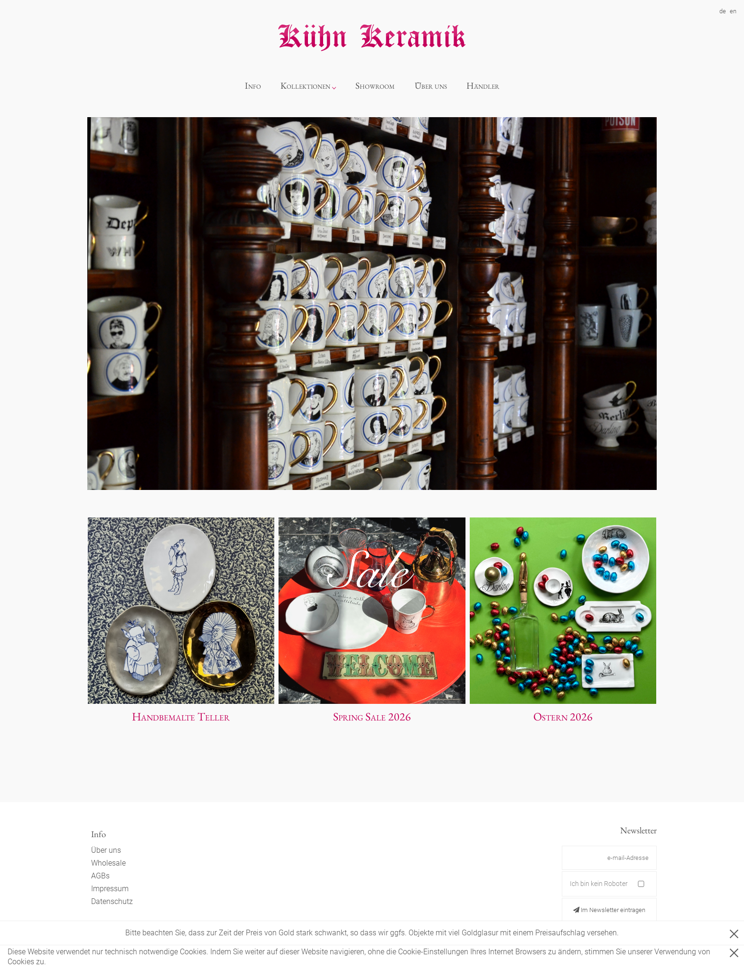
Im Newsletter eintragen (609, 910)
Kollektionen (305, 86)
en (733, 11)
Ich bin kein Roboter (599, 883)
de (722, 11)
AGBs (100, 875)
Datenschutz (112, 901)
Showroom (375, 86)
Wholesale (108, 862)
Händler (482, 86)
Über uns (431, 86)
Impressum (110, 888)
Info (253, 86)
